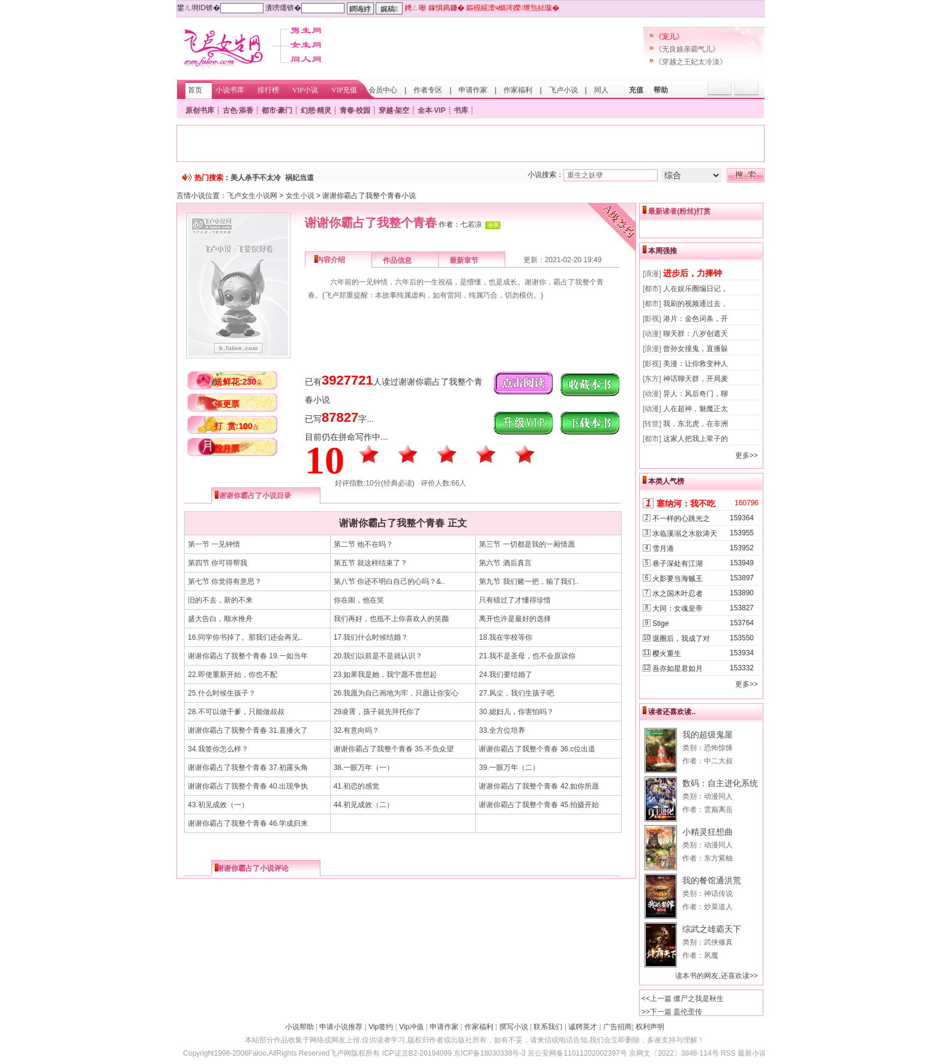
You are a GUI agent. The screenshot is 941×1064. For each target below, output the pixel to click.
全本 (425, 110)
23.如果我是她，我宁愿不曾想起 (385, 674)
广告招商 (617, 1027)
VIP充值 (344, 90)
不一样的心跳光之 (681, 518)
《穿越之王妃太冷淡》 (691, 62)
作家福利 (518, 90)
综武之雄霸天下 (711, 929)
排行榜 (268, 90)
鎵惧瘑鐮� (446, 8)
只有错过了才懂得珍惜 (515, 600)
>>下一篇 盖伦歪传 (672, 1012)
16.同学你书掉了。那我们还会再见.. (245, 637)
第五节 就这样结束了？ (370, 563)
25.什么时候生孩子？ (222, 693)
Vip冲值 (411, 1027)
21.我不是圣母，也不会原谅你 (527, 656)
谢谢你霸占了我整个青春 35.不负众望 (394, 749)
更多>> (746, 455)
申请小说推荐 (340, 1027)
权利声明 (650, 1027)
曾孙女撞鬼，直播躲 (695, 348)
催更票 (226, 404)
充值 (636, 90)
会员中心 (382, 90)
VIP (439, 110)
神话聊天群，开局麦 (695, 378)
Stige (660, 623)
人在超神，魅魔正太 (695, 408)
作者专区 (427, 90)
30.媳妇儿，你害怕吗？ (516, 712)
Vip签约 (380, 1027)
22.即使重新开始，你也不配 (232, 674)
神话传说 (718, 893)
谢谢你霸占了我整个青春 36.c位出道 (537, 749)
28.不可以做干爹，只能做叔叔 (236, 712)
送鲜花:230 (238, 381)
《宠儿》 (669, 36)
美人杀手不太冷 (255, 177)
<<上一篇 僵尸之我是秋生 (683, 998)
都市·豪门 (277, 110)
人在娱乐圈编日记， (695, 288)
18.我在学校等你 (505, 637)
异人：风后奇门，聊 (695, 393)
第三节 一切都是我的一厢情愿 (526, 544)
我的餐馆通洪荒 (711, 880)
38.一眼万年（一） (364, 767)
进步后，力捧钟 (692, 273)
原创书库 (199, 110)
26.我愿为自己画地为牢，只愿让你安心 (396, 693)
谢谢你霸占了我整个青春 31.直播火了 (248, 730)
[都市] (652, 288)
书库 (461, 110)
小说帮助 (299, 1027)
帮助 (661, 90)
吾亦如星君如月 (677, 668)
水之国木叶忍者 (677, 593)
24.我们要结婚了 (505, 674)
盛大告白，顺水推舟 (220, 619)
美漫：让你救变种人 (695, 363)
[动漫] (652, 333)
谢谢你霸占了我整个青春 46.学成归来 (248, 823)
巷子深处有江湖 (677, 563)
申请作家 (472, 90)
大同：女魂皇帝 (677, 608)
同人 (601, 90)
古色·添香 (238, 110)
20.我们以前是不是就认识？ (378, 656)
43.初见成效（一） (218, 805)
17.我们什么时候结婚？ (371, 637)
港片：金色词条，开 (695, 318)
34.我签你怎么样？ (218, 749)
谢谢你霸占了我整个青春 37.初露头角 (248, 767)
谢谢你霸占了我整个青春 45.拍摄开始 (539, 805)
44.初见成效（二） (364, 805)
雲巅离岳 (718, 809)
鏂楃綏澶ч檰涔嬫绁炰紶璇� (512, 8)
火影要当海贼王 (677, 578)
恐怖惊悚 (718, 748)
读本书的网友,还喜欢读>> (716, 976)
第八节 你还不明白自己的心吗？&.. (389, 581)
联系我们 (548, 1027)
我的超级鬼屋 (707, 734)
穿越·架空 (394, 110)
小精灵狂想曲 (707, 832)
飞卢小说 (563, 90)
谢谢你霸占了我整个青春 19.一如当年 (248, 656)
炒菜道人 (718, 907)
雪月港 (663, 548)
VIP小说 (305, 90)
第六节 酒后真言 (505, 563)
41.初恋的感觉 (357, 786)
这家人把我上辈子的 (695, 438)
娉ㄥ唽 (415, 8)
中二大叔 (718, 761)
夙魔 (711, 955)
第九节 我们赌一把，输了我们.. (529, 581)
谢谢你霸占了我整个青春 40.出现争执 (248, 786)
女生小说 (300, 195)
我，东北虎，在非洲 (695, 423)
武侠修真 (718, 942)
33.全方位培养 (502, 730)
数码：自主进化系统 (720, 783)
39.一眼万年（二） (509, 767)
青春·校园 (355, 110)
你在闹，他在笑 (359, 600)
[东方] (652, 378)
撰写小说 (513, 1027)
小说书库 (229, 90)
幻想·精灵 (316, 110)
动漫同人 (718, 796)
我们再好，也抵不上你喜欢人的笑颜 (391, 619)
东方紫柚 (718, 858)
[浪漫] (652, 273)
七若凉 (471, 224)
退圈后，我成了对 (681, 638)
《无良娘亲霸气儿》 (687, 49)
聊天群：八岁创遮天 (695, 333)
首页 (195, 90)
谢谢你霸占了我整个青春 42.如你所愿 (539, 786)
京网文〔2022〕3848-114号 (673, 1053)
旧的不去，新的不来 (220, 600)
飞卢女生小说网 (252, 195)
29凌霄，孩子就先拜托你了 (377, 712)
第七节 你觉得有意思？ (225, 581)
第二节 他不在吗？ (363, 544)
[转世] (652, 423)
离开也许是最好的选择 (515, 619)
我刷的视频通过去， (695, 303)
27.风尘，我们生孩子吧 (516, 693)
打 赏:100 (236, 426)
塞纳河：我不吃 (686, 503)
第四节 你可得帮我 (217, 563)
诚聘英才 (582, 1027)
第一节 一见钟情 (214, 544)
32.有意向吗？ (357, 730)
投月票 (226, 448)
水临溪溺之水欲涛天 (684, 533)
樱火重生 (666, 653)
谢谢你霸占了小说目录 (255, 495)
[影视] (652, 318)
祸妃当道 (299, 177)
